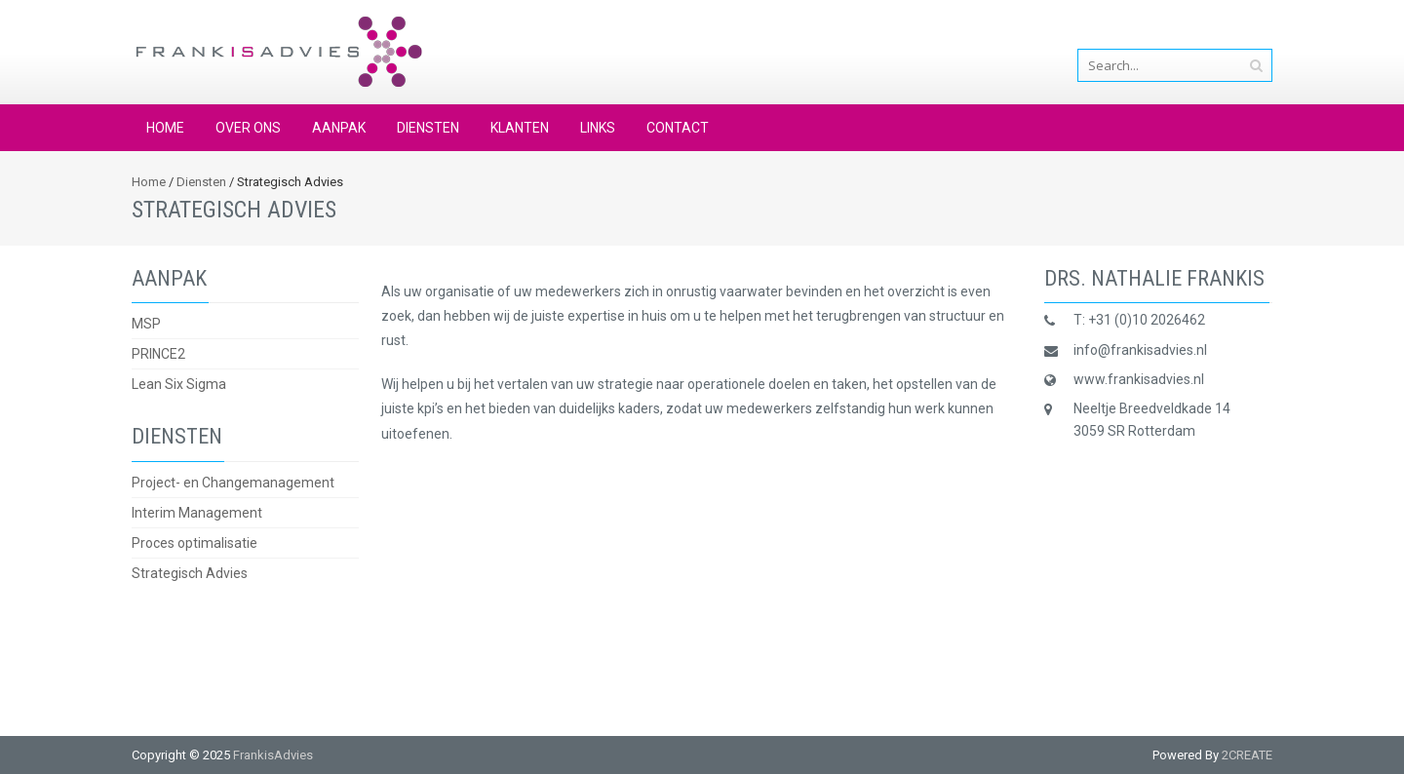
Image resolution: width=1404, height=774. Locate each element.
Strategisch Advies (190, 573)
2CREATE (1247, 755)
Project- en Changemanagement (233, 482)
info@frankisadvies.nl (1205, 26)
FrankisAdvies (273, 755)
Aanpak (339, 127)
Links (597, 127)
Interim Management (197, 513)
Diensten (428, 127)
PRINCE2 (158, 354)
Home (165, 127)
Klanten (519, 127)
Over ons (248, 127)
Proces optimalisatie (194, 543)
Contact (677, 127)
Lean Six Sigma (179, 384)
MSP (146, 323)
